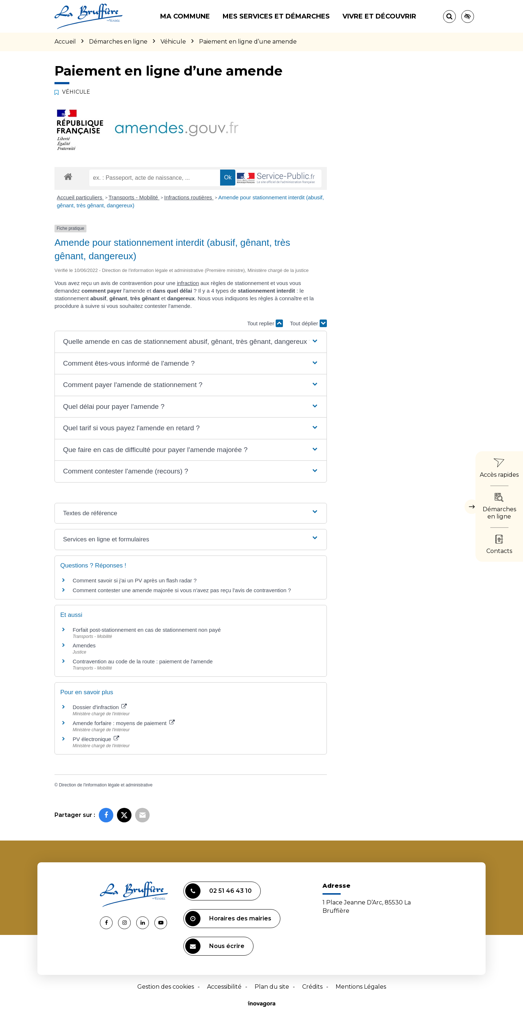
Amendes (84, 645)
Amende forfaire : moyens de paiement (124, 723)
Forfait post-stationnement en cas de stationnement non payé (147, 630)
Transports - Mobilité (134, 197)
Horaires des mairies (228, 918)
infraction (188, 283)
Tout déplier (308, 323)
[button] (190, 342)
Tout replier (265, 323)
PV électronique (96, 739)
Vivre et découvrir (379, 16)
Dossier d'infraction (100, 707)
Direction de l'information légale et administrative (106, 785)
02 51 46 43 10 (218, 891)
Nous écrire (214, 946)
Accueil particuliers (80, 197)
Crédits (312, 986)
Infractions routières (189, 197)
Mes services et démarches (276, 16)
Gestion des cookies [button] (165, 986)
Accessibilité (224, 986)
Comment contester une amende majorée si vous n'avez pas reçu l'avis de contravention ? (182, 590)
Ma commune (185, 16)
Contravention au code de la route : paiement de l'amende (143, 661)
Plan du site (272, 986)
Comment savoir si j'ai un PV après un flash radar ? (134, 580)
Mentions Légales (361, 986)
